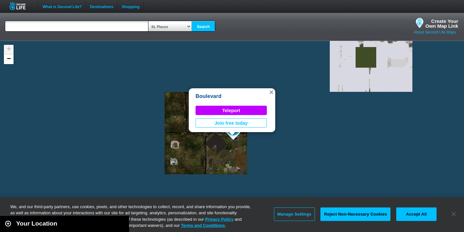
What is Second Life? (62, 6)
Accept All (416, 214)
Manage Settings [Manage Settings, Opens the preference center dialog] (294, 214)
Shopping (130, 6)
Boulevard (208, 96)
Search (203, 26)
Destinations (101, 6)
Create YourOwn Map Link (441, 23)
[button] (271, 92)
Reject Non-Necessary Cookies (355, 214)
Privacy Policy (219, 219)
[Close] (454, 214)
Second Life (21, 6)
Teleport (231, 110)
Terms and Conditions (203, 225)
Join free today (231, 123)
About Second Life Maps (435, 32)
